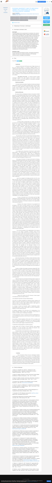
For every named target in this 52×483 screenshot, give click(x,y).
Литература (5, 12)
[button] (1, 1)
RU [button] (49, 1)
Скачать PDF (46, 22)
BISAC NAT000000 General (24, 18)
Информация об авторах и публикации (21, 25)
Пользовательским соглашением (32, 481)
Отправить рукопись (41, 1)
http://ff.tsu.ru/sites (34, 393)
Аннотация (5, 9)
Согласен (48, 481)
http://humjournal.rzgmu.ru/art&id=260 (19, 428)
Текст (5, 10)
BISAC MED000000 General (15, 18)
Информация (5, 7)
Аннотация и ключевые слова (19, 29)
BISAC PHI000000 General (32, 18)
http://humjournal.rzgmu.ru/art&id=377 (30, 459)
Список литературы (17, 367)
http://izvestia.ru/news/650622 (27, 382)
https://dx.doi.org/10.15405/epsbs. (18, 445)
